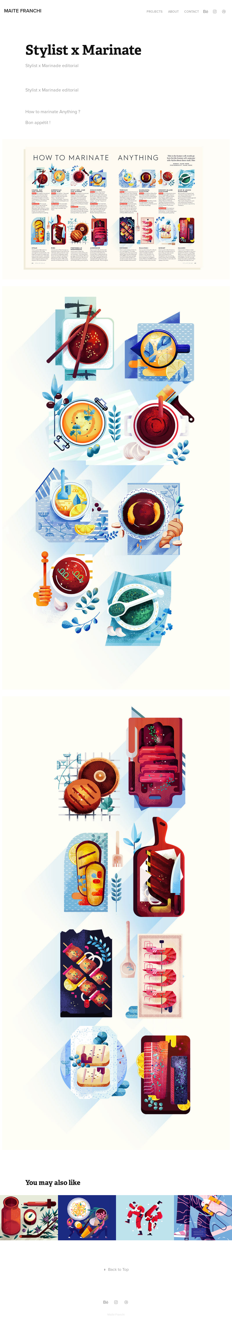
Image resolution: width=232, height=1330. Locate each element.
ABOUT (173, 11)
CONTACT (191, 11)
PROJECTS (154, 11)
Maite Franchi (22, 10)
